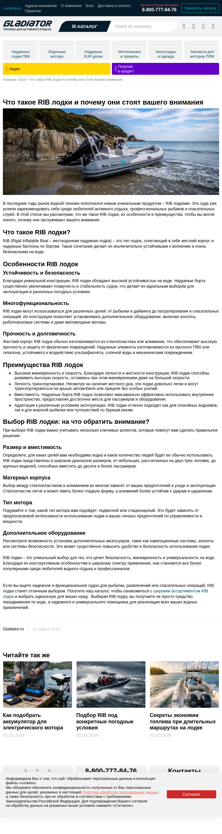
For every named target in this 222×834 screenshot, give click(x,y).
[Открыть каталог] (85, 26)
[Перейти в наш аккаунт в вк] (26, 771)
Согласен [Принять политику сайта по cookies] (191, 794)
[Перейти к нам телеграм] (38, 771)
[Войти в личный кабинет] (203, 26)
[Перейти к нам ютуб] (49, 771)
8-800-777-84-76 (159, 9)
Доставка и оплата (114, 5)
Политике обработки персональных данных (120, 792)
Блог (90, 5)
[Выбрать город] (12, 8)
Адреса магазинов (41, 5)
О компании (71, 5)
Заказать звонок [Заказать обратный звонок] (200, 8)
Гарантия (33, 11)
